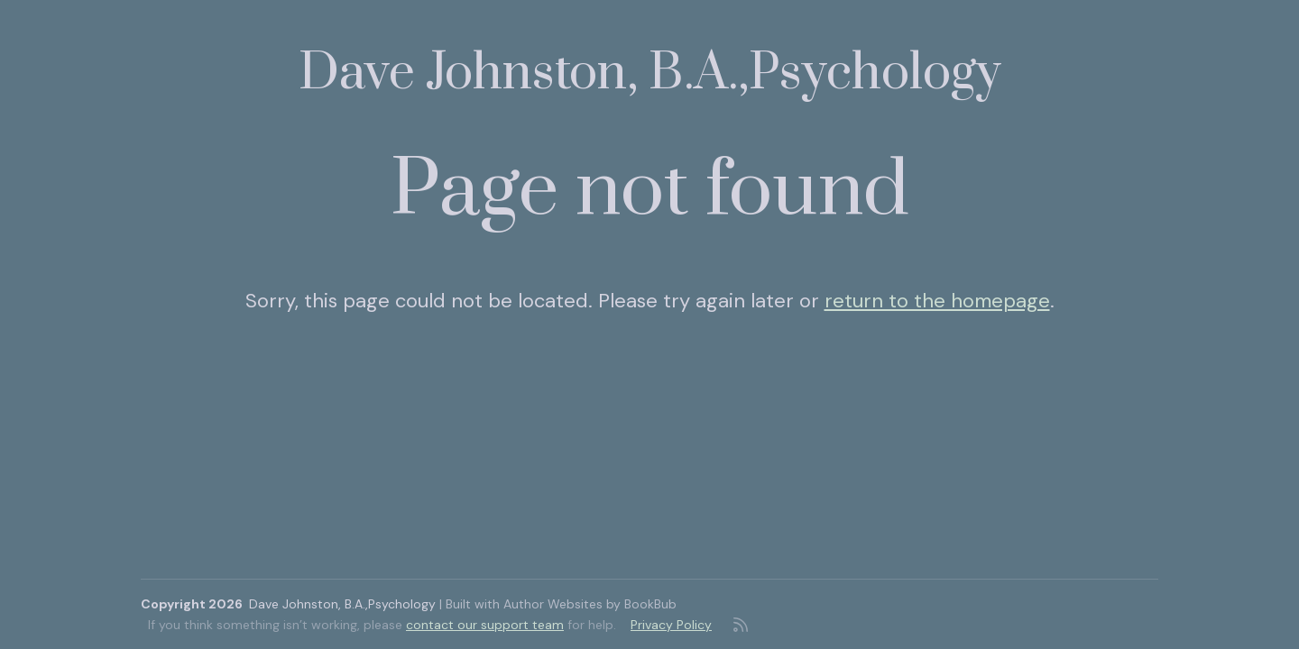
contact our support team (485, 625)
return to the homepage (937, 301)
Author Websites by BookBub (590, 604)
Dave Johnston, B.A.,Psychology (650, 73)
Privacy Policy (671, 625)
